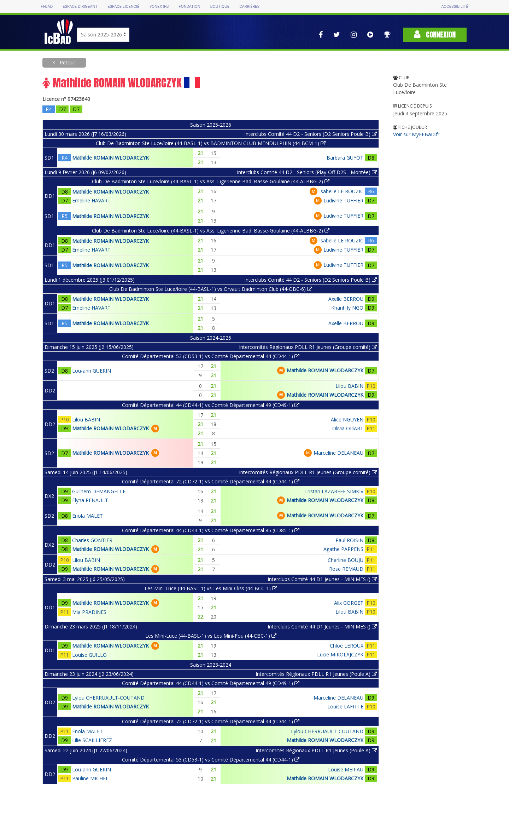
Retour (66, 62)
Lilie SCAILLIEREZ (92, 740)
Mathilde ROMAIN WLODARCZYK (110, 157)
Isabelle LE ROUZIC (341, 191)
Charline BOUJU (345, 560)
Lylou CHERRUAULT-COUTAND (108, 697)
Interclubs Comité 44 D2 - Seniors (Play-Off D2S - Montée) (307, 172)
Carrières (249, 6)
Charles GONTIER (92, 540)
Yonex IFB (159, 6)
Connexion (435, 34)
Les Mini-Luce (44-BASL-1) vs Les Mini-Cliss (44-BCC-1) (211, 588)
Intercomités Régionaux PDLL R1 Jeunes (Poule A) (316, 674)
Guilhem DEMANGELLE (98, 491)
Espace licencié (123, 6)
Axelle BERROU (345, 298)
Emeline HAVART (91, 200)
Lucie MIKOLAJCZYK (340, 654)
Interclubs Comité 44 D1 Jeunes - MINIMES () (322, 579)
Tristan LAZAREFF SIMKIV (333, 491)
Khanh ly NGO (347, 307)
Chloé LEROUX (346, 645)
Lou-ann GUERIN (91, 370)
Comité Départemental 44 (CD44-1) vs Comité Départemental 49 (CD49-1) (210, 405)
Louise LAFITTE (345, 706)
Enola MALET (87, 515)
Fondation (189, 6)
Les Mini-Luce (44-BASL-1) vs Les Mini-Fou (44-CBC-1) (210, 635)
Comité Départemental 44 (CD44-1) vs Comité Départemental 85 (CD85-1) (210, 530)
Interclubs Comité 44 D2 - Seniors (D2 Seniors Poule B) (310, 134)
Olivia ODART (347, 428)
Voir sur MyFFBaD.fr (416, 134)
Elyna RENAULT (90, 500)
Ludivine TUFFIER (343, 200)
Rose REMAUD (346, 568)
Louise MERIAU (345, 769)
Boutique (219, 6)
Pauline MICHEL (90, 778)
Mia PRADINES (89, 612)
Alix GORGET (348, 602)
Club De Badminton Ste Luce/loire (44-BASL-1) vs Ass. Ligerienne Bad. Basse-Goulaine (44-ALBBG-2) (210, 181)
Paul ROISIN (349, 540)
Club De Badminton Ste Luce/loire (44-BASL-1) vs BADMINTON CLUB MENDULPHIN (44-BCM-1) (211, 143)
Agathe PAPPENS (343, 549)
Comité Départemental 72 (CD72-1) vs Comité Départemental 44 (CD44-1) (210, 481)
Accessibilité (454, 6)
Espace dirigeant (80, 6)
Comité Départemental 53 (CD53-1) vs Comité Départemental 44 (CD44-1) (210, 356)
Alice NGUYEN (347, 419)
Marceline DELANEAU (338, 452)
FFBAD (47, 6)
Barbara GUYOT (345, 157)
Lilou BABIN (349, 386)
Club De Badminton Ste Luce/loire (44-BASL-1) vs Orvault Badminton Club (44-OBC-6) (210, 289)
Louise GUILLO (89, 654)
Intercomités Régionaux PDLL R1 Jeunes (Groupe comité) (308, 347)
